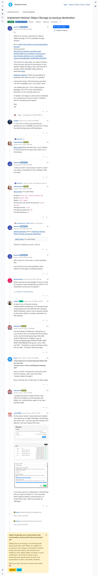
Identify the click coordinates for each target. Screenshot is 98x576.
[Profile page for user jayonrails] (10, 28)
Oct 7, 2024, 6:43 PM (25, 144)
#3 (47, 142)
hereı (23, 71)
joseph (18, 512)
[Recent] (2, 6)
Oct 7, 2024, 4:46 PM (30, 120)
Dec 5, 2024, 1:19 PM (25, 393)
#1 (47, 27)
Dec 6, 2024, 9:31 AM (34, 413)
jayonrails (17, 27)
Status (71, 5)
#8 (47, 279)
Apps (65, 5)
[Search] (2, 21)
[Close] (46, 535)
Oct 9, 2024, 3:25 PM (35, 279)
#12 (47, 390)
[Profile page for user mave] (10, 359)
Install (88, 5)
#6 (47, 226)
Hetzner (31, 291)
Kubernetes (17, 326)
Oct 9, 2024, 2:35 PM (25, 257)
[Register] (95, 6)
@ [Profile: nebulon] (17, 75)
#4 (47, 162)
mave (15, 358)
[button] (2, 569)
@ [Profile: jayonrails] (18, 147)
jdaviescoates (18, 279)
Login (19, 570)
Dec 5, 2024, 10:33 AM (30, 358)
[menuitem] (95, 2)
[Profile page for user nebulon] (10, 302)
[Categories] (2, 2)
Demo (77, 5)
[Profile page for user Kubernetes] (10, 327)
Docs (82, 5)
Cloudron (18, 291)
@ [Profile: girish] (24, 75)
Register (12, 570)
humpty (16, 120)
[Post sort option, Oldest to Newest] (61, 30)
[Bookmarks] (2, 17)
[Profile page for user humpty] (10, 122)
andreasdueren (18, 142)
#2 (47, 120)
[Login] (95, 2)
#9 (47, 301)
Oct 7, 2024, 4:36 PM (25, 29)
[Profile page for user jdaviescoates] (10, 280)
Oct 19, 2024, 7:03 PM (26, 328)
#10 (47, 326)
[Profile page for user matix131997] (10, 414)
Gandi (25, 291)
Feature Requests (21, 22)
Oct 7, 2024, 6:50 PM (25, 189)
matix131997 (17, 413)
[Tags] (2, 9)
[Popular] (2, 13)
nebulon (16, 301)
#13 (47, 413)
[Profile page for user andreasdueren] (10, 143)
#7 (47, 255)
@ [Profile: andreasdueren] (20, 232)
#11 (47, 358)
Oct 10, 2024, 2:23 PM (36, 301)
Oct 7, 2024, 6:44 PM (25, 165)
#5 (47, 186)
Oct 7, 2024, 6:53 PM (25, 228)
